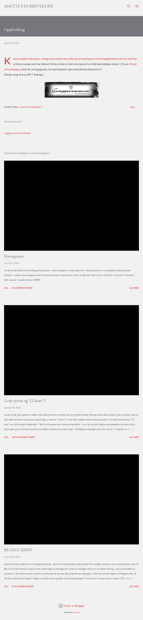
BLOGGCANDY (18, 549)
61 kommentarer (22, 586)
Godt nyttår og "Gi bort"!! (25, 400)
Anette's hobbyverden (28, 6)
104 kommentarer (23, 437)
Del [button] (132, 107)
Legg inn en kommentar (17, 133)
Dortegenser (14, 256)
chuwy (77, 612)
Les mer (134, 287)
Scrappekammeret (111, 58)
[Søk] (129, 6)
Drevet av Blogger (71, 605)
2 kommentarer (21, 287)
